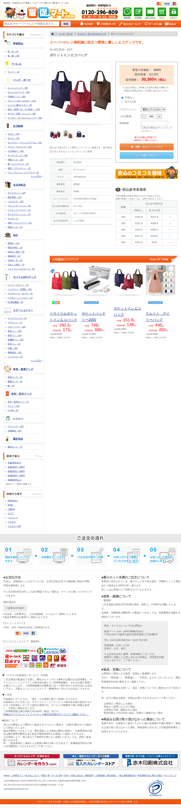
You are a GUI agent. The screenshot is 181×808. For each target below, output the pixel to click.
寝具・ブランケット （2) (19, 168)
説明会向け (13, 500)
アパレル (16, 63)
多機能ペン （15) (16, 340)
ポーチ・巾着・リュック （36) (22, 113)
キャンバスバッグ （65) (19, 92)
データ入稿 (57, 775)
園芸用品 (18, 438)
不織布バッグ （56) (17, 96)
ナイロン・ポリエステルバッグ (91, 34)
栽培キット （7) (15, 447)
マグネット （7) (15, 322)
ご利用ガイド (17, 775)
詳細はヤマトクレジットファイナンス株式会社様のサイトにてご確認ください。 (46, 714)
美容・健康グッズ (23, 369)
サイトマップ (170, 775)
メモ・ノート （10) (17, 327)
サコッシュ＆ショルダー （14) (22, 101)
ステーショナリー (23, 310)
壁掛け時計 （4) (15, 247)
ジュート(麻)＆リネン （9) (20, 105)
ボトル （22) (13, 138)
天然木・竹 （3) (15, 260)
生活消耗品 (19, 185)
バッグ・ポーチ (22, 80)
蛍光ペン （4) (14, 344)
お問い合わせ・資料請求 (82, 775)
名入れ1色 (130, 101)
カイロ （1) (13, 218)
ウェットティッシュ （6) (19, 206)
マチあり (12, 522)
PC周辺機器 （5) (15, 302)
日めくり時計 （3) (16, 265)
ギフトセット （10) (17, 193)
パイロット (13, 518)
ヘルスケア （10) (16, 201)
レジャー (18, 418)
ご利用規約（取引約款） (106, 775)
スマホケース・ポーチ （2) (20, 293)
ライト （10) (13, 406)
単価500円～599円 (16, 475)
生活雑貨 (18, 126)
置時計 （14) (13, 243)
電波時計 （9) (14, 256)
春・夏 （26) (13, 56)
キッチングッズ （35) (18, 155)
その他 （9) (13, 410)
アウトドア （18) (16, 426)
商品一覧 (45, 775)
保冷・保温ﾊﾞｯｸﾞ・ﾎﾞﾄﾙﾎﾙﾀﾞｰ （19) (24, 109)
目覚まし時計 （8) (16, 252)
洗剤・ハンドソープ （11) (20, 223)
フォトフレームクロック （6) (21, 269)
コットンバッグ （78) (18, 88)
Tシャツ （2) (13, 72)
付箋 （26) (12, 348)
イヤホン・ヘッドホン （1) (20, 298)
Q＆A (66, 775)
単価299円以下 (14, 463)
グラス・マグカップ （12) (20, 147)
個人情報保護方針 (127, 775)
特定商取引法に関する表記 (150, 775)
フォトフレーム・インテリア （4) (23, 172)
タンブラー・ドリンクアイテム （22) (25, 142)
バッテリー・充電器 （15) (20, 289)
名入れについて (32, 775)
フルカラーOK (14, 526)
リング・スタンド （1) (18, 285)
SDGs (10, 505)
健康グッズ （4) (15, 381)
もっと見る (36, 176)
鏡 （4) (11, 386)
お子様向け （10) (16, 151)
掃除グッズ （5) (15, 227)
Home (6, 775)
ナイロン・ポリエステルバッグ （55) (25, 118)
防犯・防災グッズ (21, 393)
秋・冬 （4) (13, 51)
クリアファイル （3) (17, 318)
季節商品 (18, 43)
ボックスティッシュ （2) (19, 214)
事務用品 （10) (15, 352)
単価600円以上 (14, 480)
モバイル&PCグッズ (24, 277)
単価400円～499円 (16, 471)
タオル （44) (13, 134)
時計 (15, 235)
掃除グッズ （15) (16, 160)
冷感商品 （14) (15, 431)
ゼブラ (11, 513)
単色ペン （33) (15, 331)
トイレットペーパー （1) (19, 210)
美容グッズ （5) (15, 377)
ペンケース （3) (15, 357)
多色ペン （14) (15, 335)
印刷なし (130, 97)
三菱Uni (11, 509)
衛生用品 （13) (15, 197)
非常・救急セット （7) (18, 402)
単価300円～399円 (16, 467)
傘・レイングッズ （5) (18, 164)
